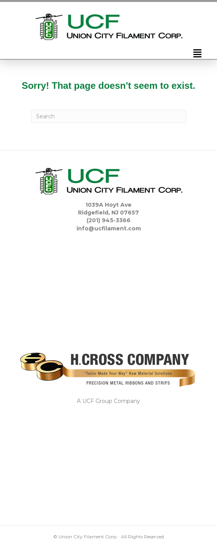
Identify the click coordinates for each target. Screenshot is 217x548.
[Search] (108, 116)
